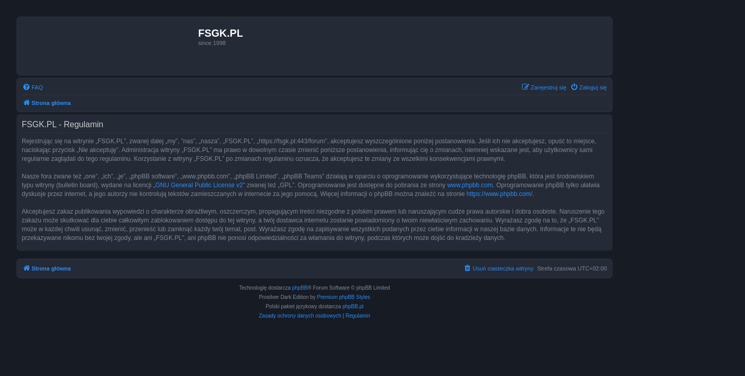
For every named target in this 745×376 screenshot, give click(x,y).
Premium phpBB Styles (343, 297)
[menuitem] (32, 87)
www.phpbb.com (470, 185)
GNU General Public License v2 (199, 185)
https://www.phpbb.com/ (499, 194)
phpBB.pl (353, 306)
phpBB (300, 288)
